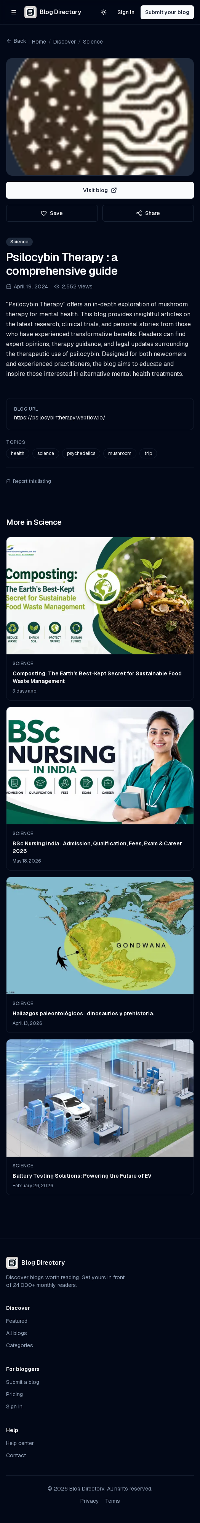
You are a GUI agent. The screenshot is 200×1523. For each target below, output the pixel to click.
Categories (19, 1345)
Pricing (14, 1394)
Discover (64, 41)
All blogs (16, 1333)
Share (148, 213)
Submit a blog (22, 1382)
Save (52, 213)
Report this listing (28, 481)
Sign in (125, 12)
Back (16, 40)
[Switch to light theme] (103, 12)
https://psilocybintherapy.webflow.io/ (60, 417)
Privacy (89, 1500)
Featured (16, 1320)
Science (93, 41)
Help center (20, 1443)
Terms (112, 1500)
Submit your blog (167, 12)
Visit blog (100, 190)
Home (39, 41)
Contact (16, 1455)
